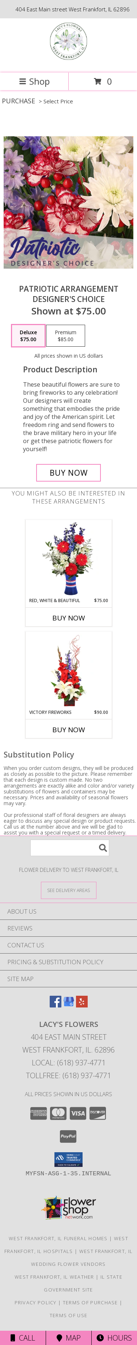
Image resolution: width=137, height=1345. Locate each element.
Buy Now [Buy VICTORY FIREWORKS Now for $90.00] (68, 729)
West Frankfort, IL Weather (54, 1277)
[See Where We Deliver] (68, 890)
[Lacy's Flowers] (68, 62)
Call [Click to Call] (23, 1338)
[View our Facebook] (55, 1005)
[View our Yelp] (82, 1005)
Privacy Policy (36, 1302)
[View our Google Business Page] (69, 1005)
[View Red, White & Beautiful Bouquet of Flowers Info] (68, 559)
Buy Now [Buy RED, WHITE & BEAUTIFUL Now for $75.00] (68, 618)
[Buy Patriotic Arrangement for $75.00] (68, 473)
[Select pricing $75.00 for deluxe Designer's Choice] (28, 335)
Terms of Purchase (90, 1302)
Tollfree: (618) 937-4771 (68, 1075)
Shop (34, 81)
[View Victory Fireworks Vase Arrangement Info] (68, 671)
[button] (68, 1159)
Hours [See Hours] (114, 1338)
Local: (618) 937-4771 (69, 1063)
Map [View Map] (69, 1338)
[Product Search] (69, 848)
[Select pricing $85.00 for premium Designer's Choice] (65, 335)
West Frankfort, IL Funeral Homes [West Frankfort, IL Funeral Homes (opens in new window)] (58, 1238)
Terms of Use (69, 1315)
